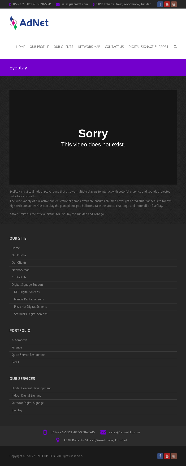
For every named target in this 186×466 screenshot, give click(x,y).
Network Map (89, 47)
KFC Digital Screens (27, 292)
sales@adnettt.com (74, 4)
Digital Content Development (31, 388)
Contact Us (114, 47)
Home (20, 47)
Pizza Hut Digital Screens (30, 307)
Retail (15, 362)
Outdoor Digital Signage (28, 403)
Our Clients (63, 47)
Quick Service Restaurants (28, 355)
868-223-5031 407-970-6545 (32, 4)
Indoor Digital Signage (26, 396)
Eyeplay (17, 410)
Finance (17, 347)
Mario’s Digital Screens (29, 299)
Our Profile (39, 47)
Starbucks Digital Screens (31, 314)
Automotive (19, 340)
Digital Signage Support (149, 47)
